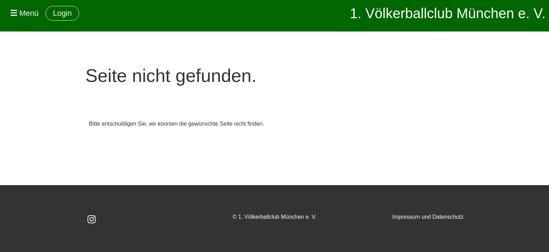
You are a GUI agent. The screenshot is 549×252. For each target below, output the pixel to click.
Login (62, 13)
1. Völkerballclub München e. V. (447, 13)
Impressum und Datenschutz (428, 217)
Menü (25, 13)
